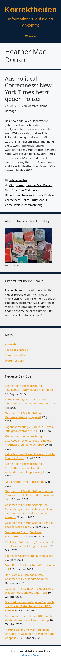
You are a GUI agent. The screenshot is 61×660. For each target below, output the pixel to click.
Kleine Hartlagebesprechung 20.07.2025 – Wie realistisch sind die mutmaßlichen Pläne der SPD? (28, 440)
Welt (17, 205)
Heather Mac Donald (39, 185)
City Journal (16, 185)
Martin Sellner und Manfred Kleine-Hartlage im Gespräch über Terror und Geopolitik (29, 634)
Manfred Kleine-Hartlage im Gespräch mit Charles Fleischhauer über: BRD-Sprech (29, 606)
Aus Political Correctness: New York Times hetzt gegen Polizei (28, 89)
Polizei (26, 200)
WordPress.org (14, 360)
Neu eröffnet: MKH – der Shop (24, 481)
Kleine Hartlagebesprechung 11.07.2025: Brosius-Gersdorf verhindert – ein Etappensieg (23, 468)
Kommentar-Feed (16, 355)
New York (11, 190)
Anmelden (11, 344)
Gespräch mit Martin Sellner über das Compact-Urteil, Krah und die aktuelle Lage (29, 495)
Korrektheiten (30, 9)
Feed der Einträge (16, 349)
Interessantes (18, 180)
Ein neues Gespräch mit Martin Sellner (29, 555)
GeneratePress (30, 655)
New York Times (32, 195)
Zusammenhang (32, 205)
